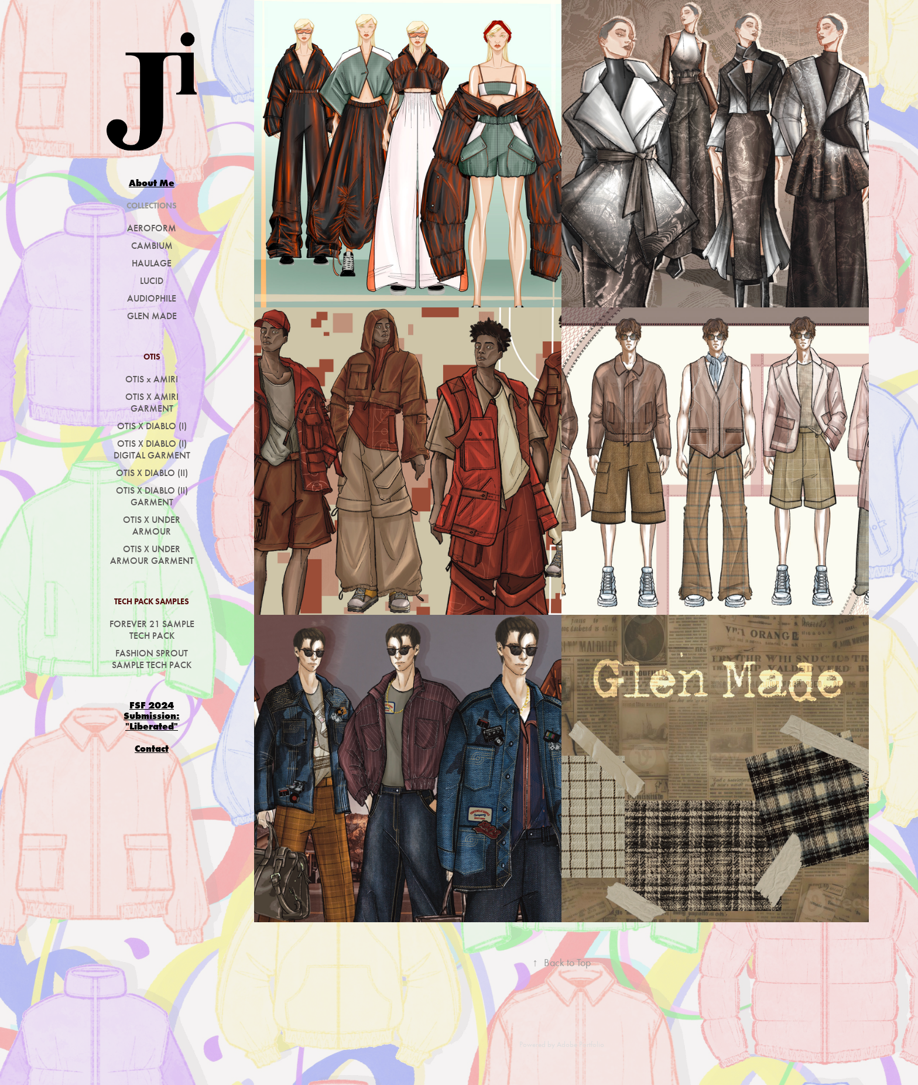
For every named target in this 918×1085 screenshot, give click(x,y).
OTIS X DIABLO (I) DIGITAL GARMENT (152, 449)
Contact (152, 748)
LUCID (151, 280)
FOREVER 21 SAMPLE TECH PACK (151, 629)
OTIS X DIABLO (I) (152, 426)
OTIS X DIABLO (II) (152, 472)
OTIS (151, 357)
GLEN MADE (152, 315)
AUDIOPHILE (151, 298)
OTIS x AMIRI (151, 379)
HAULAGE (152, 263)
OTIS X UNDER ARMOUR (151, 525)
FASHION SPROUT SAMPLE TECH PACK (151, 659)
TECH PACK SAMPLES (151, 602)
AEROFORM (151, 228)
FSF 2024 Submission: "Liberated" (152, 715)
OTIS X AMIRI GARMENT (152, 402)
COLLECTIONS (151, 206)
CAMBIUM (152, 245)
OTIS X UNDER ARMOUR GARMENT (152, 554)
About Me (151, 183)
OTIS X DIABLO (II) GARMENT (152, 496)
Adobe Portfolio (580, 1044)
